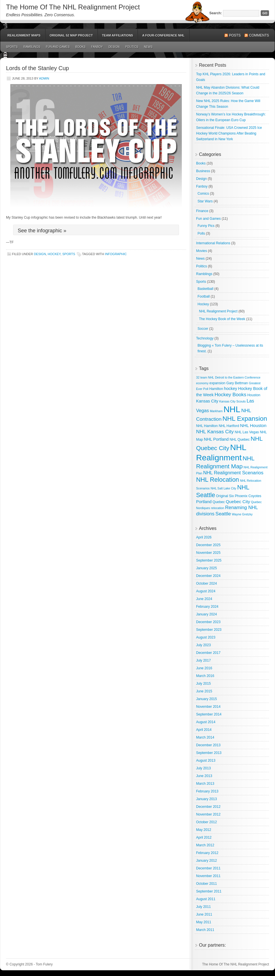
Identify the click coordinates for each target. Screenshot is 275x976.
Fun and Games (58, 46)
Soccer (203, 329)
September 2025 (209, 560)
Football (204, 296)
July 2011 (203, 907)
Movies (201, 251)
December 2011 (208, 868)
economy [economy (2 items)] (202, 383)
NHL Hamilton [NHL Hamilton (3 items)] (207, 426)
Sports (12, 46)
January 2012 (206, 861)
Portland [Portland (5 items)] (204, 501)
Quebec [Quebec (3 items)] (219, 502)
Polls (201, 233)
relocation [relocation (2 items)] (217, 508)
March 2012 (205, 845)
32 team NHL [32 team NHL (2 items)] (205, 377)
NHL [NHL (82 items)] (232, 409)
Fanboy (97, 46)
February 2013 (207, 791)
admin (44, 78)
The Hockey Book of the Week (222, 319)
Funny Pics (206, 226)
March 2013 (205, 784)
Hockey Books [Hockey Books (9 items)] (230, 394)
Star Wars (205, 201)
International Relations (213, 243)
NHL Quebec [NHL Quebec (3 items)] (240, 440)
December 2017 (208, 653)
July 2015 (203, 684)
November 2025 (208, 553)
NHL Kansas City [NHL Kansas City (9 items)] (215, 431)
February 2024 (207, 607)
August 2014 (205, 722)
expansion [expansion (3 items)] (218, 383)
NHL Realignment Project (218, 311)
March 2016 (205, 676)
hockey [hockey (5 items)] (230, 388)
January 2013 (206, 799)
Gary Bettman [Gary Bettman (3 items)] (237, 383)
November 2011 (208, 876)
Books (80, 46)
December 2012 (208, 807)
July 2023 (203, 645)
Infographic (116, 254)
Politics (131, 46)
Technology (205, 338)
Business (203, 171)
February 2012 (207, 853)
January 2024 (206, 614)
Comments (259, 35)
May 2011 (203, 922)
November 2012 (208, 814)
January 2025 (206, 568)
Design (114, 46)
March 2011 (205, 930)
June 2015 (204, 691)
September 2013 (209, 753)
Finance (202, 211)
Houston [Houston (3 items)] (253, 395)
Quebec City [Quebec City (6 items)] (238, 501)
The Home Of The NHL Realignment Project (73, 7)
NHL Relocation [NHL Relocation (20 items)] (217, 479)
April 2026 (204, 537)
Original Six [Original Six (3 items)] (225, 496)
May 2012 (203, 830)
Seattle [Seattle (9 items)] (223, 514)
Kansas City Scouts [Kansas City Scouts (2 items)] (232, 401)
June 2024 (204, 599)
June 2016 (204, 668)
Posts (235, 35)
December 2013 (208, 745)
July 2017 (203, 660)
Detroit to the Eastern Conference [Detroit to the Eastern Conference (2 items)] (237, 377)
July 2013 (203, 768)
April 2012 (204, 837)
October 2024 (206, 583)
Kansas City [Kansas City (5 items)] (207, 401)
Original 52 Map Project (71, 35)
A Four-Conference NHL (163, 35)
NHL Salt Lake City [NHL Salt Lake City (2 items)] (223, 488)
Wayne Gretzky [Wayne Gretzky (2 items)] (242, 514)
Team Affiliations (117, 35)
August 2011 (205, 899)
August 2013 (205, 760)
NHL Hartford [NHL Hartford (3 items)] (229, 426)
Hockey (54, 254)
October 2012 (206, 822)
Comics (203, 194)
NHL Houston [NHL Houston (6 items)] (253, 425)
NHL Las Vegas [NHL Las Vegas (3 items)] (247, 432)
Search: (215, 13)
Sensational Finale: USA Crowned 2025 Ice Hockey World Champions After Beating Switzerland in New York (229, 133)
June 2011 (204, 914)
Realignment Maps (24, 35)
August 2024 (205, 591)
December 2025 (208, 545)
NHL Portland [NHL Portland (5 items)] (216, 439)
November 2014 (208, 707)
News (148, 46)
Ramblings (31, 46)
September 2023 (209, 630)
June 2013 (204, 776)
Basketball (205, 289)
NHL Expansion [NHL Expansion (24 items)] (244, 418)
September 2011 (209, 891)
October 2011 (206, 884)
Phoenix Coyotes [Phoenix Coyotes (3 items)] (248, 496)
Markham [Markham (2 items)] (216, 411)
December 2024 (208, 576)
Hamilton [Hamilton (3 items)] (216, 389)
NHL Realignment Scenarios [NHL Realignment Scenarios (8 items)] (233, 472)
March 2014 (205, 737)
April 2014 (204, 730)
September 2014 (209, 714)
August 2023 (205, 637)
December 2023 (208, 622)
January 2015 (206, 699)
